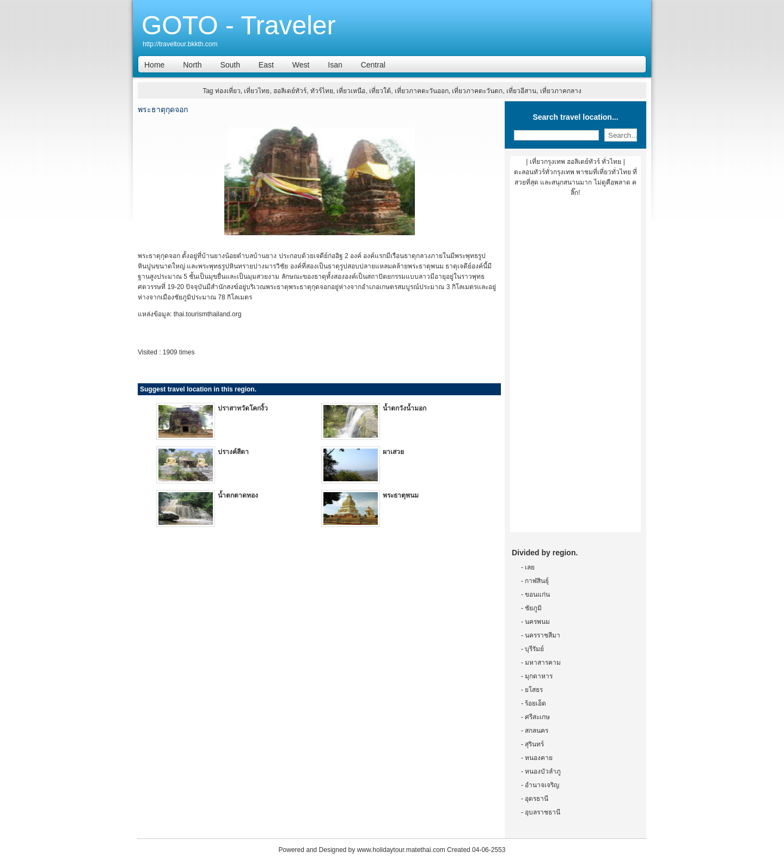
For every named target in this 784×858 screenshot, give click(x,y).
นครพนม (537, 622)
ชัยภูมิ (533, 608)
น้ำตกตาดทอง (238, 495)
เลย (530, 567)
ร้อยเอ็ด (535, 703)
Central (373, 64)
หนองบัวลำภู (543, 771)
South (230, 64)
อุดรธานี (536, 798)
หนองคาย (539, 758)
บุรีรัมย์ (534, 649)
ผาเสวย (393, 452)
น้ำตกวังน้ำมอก (404, 408)
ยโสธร (534, 690)
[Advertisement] (575, 368)
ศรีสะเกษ (537, 717)
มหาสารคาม (543, 662)
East (266, 64)
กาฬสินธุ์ (537, 581)
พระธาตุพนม (401, 495)
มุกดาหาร (539, 676)
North (192, 64)
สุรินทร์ (534, 744)
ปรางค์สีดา (233, 452)
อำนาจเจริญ (542, 785)
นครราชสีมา (542, 635)
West (301, 64)
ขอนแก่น (537, 594)
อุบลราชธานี (542, 812)
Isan (335, 64)
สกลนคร (536, 730)
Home (154, 64)
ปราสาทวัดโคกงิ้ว (243, 408)
